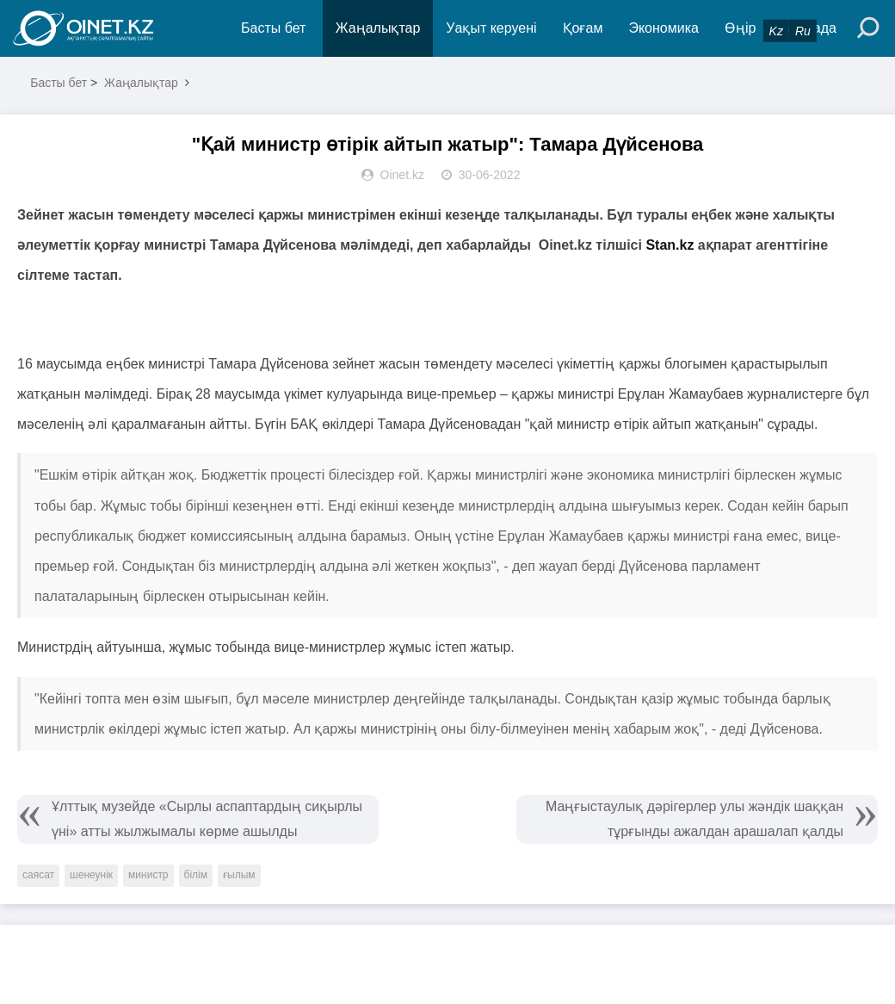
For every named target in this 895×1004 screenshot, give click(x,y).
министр (148, 875)
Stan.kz (669, 245)
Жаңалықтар (378, 28)
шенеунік (91, 875)
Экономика (663, 28)
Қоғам (583, 28)
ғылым (239, 875)
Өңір (740, 28)
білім (195, 875)
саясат (38, 875)
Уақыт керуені (491, 28)
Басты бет (273, 28)
